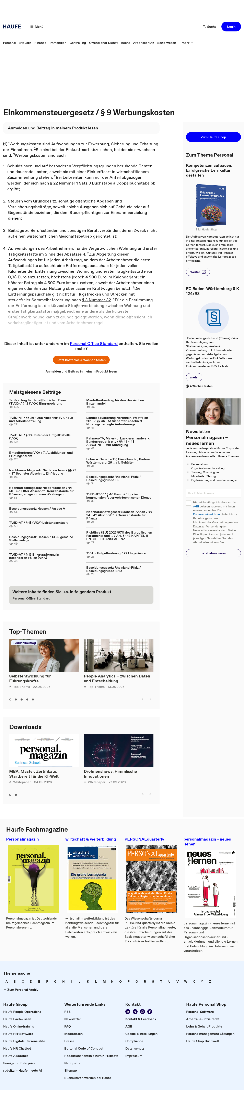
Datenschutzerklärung (207, 514)
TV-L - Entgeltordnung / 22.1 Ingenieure (116, 553)
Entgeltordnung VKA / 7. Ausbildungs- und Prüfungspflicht (41, 454)
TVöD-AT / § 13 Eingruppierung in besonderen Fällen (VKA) (34, 556)
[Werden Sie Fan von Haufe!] (149, 1011)
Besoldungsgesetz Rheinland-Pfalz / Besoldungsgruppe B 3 (113, 478)
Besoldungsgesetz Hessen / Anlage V (37, 508)
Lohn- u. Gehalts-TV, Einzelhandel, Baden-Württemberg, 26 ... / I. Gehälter (118, 460)
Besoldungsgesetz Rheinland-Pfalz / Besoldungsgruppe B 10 (113, 569)
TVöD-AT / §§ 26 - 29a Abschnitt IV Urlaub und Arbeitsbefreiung (41, 419)
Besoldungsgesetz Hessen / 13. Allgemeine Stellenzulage (41, 538)
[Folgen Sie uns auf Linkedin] (127, 1011)
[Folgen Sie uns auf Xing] (135, 1011)
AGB (196, 506)
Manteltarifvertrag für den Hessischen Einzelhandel (115, 401)
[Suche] (210, 26)
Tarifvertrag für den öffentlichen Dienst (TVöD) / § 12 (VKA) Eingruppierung (38, 401)
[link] (9, 42)
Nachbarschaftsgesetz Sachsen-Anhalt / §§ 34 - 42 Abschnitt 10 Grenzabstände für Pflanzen (119, 515)
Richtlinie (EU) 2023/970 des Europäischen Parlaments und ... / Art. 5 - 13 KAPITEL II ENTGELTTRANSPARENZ (119, 535)
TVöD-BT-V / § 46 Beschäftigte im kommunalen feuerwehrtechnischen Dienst (118, 496)
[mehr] (187, 42)
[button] (231, 26)
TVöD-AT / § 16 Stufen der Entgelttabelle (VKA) (40, 436)
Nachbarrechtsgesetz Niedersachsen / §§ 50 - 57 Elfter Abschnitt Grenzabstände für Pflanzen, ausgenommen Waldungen (41, 491)
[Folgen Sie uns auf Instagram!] (142, 1011)
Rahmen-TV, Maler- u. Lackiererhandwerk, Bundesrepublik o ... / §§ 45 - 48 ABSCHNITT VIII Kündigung (118, 441)
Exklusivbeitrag (24, 642)
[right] (150, 698)
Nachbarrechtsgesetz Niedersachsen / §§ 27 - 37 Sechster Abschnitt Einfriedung (42, 471)
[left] (142, 698)
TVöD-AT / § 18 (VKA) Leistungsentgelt (38, 522)
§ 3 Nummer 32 (96, 300)
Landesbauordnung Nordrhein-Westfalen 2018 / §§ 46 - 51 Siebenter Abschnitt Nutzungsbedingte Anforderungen (117, 421)
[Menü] (37, 26)
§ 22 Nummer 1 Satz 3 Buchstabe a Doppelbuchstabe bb (102, 183)
